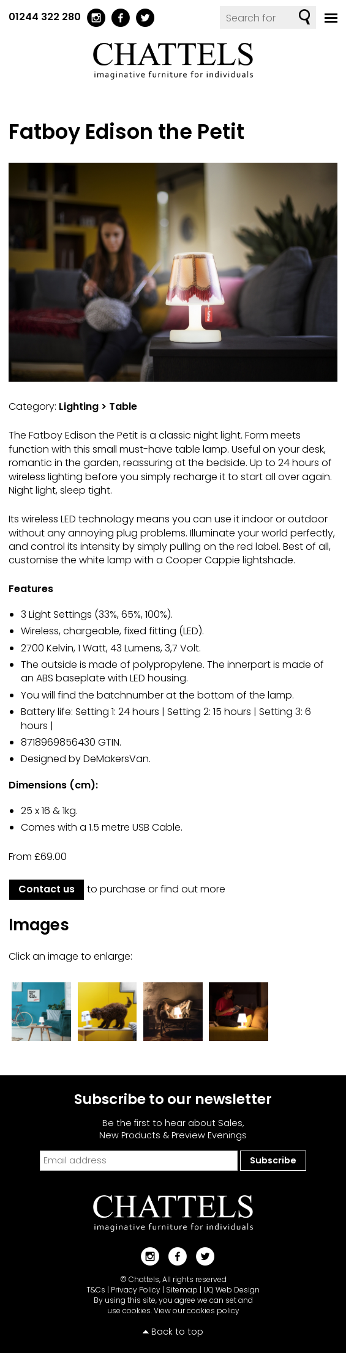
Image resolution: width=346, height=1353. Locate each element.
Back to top (177, 1331)
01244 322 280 (45, 17)
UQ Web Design (231, 1289)
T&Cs (95, 1289)
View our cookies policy (196, 1310)
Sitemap (182, 1289)
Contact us (46, 889)
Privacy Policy (135, 1289)
